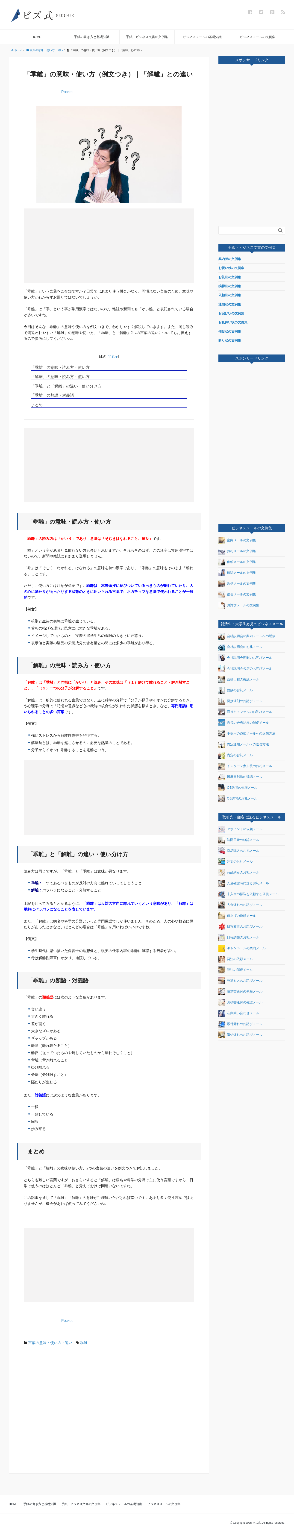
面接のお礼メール (235, 690)
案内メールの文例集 (237, 540)
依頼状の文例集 (229, 295)
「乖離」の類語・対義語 (52, 395)
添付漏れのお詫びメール (240, 1024)
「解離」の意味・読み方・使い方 (60, 377)
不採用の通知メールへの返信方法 (246, 733)
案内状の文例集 (229, 259)
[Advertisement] (68, 245)
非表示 (113, 356)
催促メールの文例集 (237, 594)
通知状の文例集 (229, 304)
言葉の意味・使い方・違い (50, 1343)
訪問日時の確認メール (238, 840)
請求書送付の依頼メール (240, 991)
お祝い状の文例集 (231, 268)
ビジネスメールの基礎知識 (202, 37)
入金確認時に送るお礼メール (243, 883)
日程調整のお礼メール (238, 937)
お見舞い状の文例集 (232, 322)
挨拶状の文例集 (229, 286)
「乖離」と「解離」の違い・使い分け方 (66, 386)
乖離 (83, 1343)
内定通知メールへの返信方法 (243, 744)
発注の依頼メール (235, 959)
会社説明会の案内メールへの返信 (246, 636)
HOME (36, 37)
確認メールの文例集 (237, 572)
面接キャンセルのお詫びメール (245, 712)
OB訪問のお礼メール (237, 798)
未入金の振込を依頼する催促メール (248, 894)
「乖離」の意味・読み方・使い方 (60, 367)
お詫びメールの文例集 (238, 605)
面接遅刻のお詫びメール (240, 701)
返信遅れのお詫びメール (240, 1034)
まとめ (37, 405)
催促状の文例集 (229, 331)
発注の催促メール (235, 970)
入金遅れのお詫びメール (240, 905)
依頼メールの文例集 (237, 562)
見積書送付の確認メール (240, 1002)
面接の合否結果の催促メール (243, 722)
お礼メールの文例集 (237, 551)
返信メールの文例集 (237, 583)
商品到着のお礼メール (238, 872)
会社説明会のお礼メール (240, 647)
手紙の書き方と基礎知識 (91, 37)
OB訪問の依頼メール (237, 787)
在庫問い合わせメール (238, 1013)
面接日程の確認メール (238, 679)
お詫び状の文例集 (231, 313)
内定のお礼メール (235, 755)
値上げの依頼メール (237, 915)
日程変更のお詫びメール (240, 926)
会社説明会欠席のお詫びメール (245, 668)
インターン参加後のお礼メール (245, 766)
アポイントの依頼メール (240, 829)
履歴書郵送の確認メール (240, 776)
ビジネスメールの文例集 (257, 37)
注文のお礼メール (235, 861)
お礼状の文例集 (229, 277)
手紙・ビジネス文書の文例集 (147, 37)
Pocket (67, 92)
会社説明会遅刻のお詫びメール (245, 657)
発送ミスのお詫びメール (240, 980)
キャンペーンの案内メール (242, 948)
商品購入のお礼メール (238, 850)
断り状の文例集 (229, 340)
